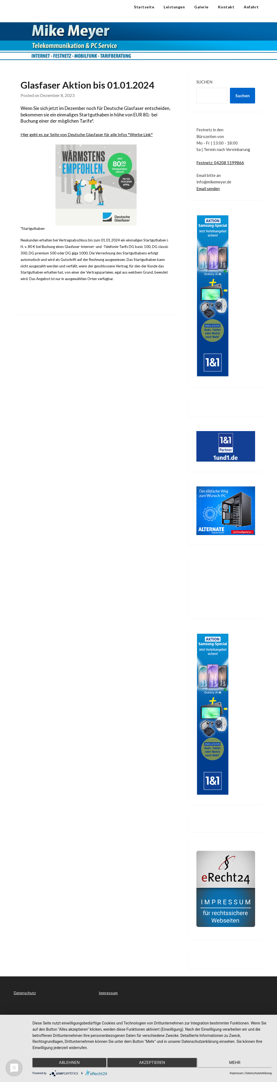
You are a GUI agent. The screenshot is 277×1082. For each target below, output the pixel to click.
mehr (236, 1063)
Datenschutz (25, 992)
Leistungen (174, 7)
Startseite (144, 7)
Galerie (201, 7)
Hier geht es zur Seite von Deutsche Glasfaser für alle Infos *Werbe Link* (93, 134)
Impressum (108, 992)
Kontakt (226, 7)
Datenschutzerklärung (258, 1073)
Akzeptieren (152, 1063)
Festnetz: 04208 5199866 (220, 162)
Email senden (208, 188)
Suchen (204, 81)
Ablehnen (68, 1063)
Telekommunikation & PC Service (47, 11)
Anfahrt (251, 7)
